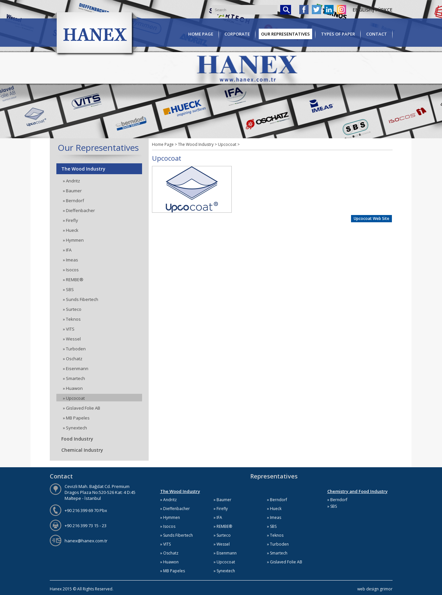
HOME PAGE (200, 34)
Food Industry (77, 439)
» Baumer (72, 191)
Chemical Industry (82, 450)
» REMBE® (73, 280)
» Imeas (70, 260)
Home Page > (164, 144)
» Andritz (71, 181)
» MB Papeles (76, 418)
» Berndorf (73, 200)
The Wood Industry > (198, 144)
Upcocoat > (229, 144)
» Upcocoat (74, 398)
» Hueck (70, 230)
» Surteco (72, 309)
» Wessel (72, 339)
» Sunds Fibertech (80, 299)
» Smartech (74, 378)
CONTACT (376, 34)
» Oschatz (72, 359)
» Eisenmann (75, 368)
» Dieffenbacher (79, 210)
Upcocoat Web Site (371, 218)
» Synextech (75, 428)
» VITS (68, 329)
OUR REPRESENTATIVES (285, 34)
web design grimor (375, 589)
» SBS (68, 289)
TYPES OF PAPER (338, 34)
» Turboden (74, 349)
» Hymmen (73, 240)
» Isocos (71, 270)
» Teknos (72, 319)
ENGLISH (362, 10)
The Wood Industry (83, 169)
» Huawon (73, 388)
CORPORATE (237, 34)
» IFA (67, 250)
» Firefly (70, 220)
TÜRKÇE (383, 10)
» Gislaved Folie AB (81, 408)
